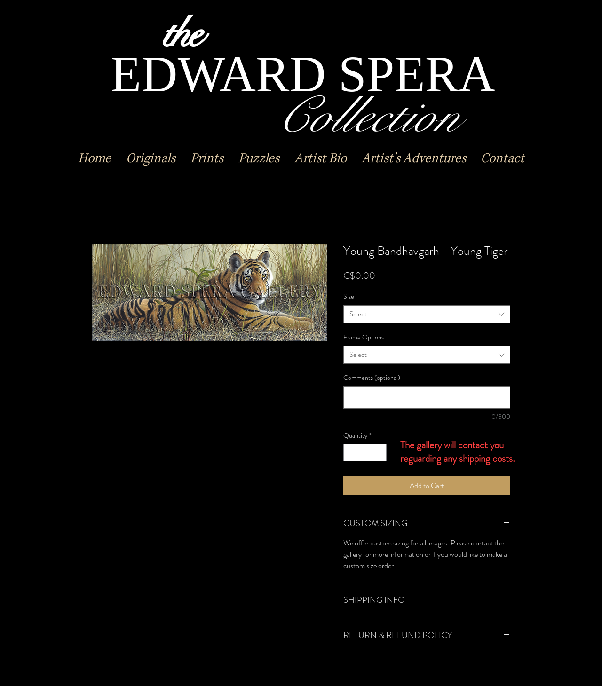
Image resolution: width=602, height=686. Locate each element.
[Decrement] (350, 452)
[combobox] (426, 314)
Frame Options (363, 337)
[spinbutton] (364, 452)
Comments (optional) (371, 377)
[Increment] (379, 452)
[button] (151, 158)
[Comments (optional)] (427, 397)
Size (348, 296)
